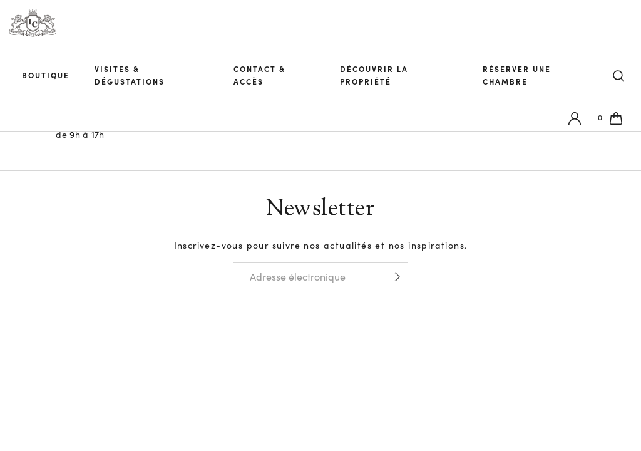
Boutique (49, 77)
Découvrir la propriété (382, 77)
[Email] (307, 277)
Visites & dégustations (141, 77)
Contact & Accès (267, 77)
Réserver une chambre (523, 77)
